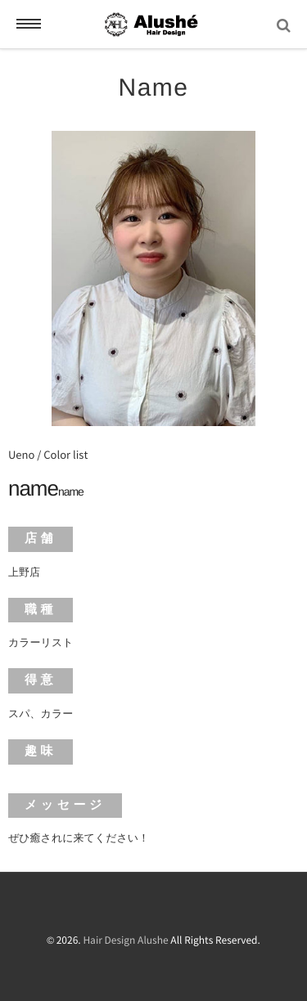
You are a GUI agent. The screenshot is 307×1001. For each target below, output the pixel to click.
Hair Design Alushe (125, 940)
